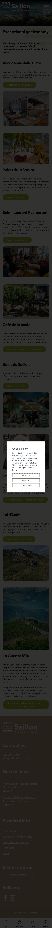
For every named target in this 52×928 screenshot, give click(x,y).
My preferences (26, 484)
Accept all (26, 474)
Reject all (26, 479)
